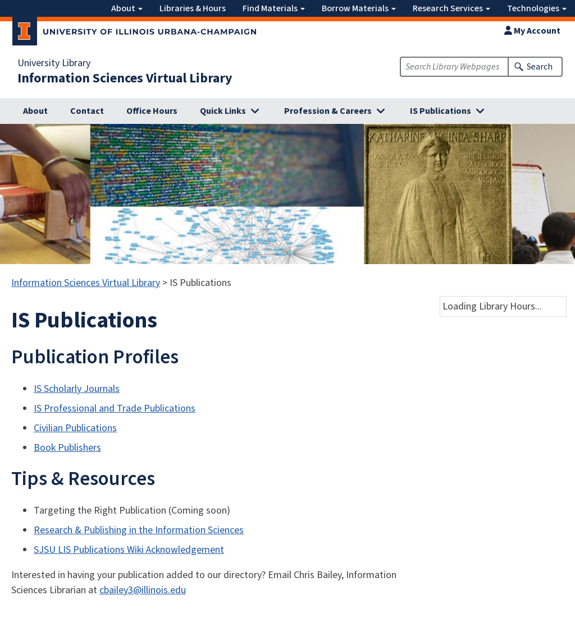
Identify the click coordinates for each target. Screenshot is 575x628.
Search (540, 67)
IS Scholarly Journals (77, 389)
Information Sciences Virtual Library (124, 78)
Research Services (451, 8)
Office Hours (151, 111)
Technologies (537, 8)
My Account (532, 31)
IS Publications (440, 111)
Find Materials (274, 8)
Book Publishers (67, 448)
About (127, 8)
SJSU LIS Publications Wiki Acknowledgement (129, 550)
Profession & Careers (328, 111)
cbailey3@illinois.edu (142, 590)
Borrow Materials (359, 8)
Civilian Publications (75, 428)
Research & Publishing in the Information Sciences (139, 530)
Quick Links (223, 111)
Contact (87, 111)
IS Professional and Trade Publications (114, 408)
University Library (53, 63)
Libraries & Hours (192, 8)
